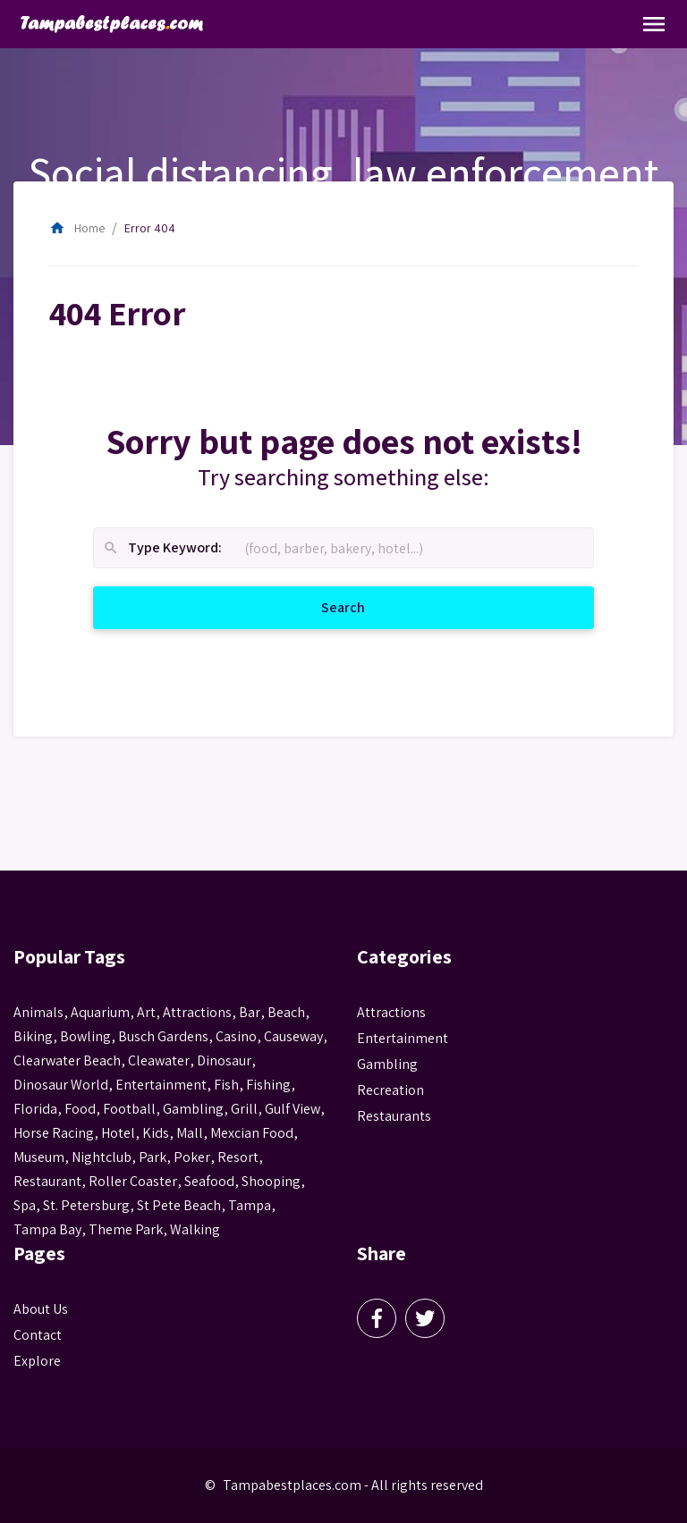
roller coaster (133, 1181)
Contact (37, 1334)
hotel (118, 1132)
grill (244, 1108)
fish (226, 1084)
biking (33, 1036)
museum (38, 1157)
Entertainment (402, 1038)
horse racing (53, 1132)
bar (249, 1012)
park (152, 1157)
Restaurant (47, 1181)
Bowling (85, 1036)
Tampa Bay (47, 1229)
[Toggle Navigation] (654, 24)
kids (155, 1132)
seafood (209, 1181)
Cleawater (159, 1060)
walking (195, 1229)
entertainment (161, 1084)
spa (24, 1205)
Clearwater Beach (67, 1060)
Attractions (391, 1012)
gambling (193, 1108)
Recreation (390, 1090)
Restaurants (394, 1115)
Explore (37, 1360)
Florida (35, 1108)
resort (238, 1157)
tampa (249, 1205)
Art (146, 1012)
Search (364, 606)
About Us (40, 1309)
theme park (126, 1229)
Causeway (293, 1036)
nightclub (101, 1157)
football (129, 1108)
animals (38, 1012)
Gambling (387, 1064)
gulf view (292, 1108)
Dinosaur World (60, 1084)
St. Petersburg (86, 1205)
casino (236, 1036)
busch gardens (163, 1036)
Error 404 (149, 228)
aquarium (100, 1012)
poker (192, 1157)
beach (286, 1012)
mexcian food (251, 1132)
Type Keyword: (162, 548)
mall (189, 1132)
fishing (268, 1084)
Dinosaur (224, 1060)
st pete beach (179, 1205)
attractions (197, 1012)
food (80, 1108)
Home (77, 228)
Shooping (271, 1181)
